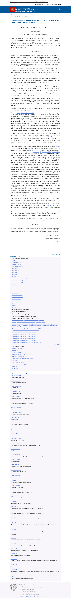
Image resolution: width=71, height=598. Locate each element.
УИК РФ (14, 303)
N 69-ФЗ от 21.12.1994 (15, 381)
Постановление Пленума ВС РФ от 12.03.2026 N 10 (24, 336)
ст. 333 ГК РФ (13, 496)
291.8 (49, 218)
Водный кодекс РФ (16, 264)
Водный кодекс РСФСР (17, 348)
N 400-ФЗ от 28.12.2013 (16, 375)
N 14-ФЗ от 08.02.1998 (15, 449)
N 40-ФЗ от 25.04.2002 (16, 386)
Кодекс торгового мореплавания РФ (21, 291)
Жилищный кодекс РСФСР (18, 354)
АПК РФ (14, 260)
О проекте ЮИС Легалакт (26, 2)
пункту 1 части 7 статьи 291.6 (25, 113)
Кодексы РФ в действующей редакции (21, 258)
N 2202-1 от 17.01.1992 (15, 459)
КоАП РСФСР (15, 360)
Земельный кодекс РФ (17, 282)
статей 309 (33, 150)
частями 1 (36, 152)
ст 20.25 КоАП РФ (15, 511)
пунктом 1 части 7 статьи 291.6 (40, 137)
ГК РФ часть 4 (15, 274)
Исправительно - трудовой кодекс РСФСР (22, 358)
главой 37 (48, 205)
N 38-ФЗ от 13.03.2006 (15, 417)
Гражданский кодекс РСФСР (19, 352)
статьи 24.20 (56, 152)
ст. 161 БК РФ (13, 538)
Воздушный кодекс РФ (17, 266)
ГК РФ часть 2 (15, 270)
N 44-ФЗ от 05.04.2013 (15, 475)
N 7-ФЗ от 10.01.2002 (15, 422)
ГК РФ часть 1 (15, 268)
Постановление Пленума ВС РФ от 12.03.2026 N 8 (24, 334)
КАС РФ (14, 284)
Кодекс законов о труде (18, 362)
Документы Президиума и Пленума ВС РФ (22, 318)
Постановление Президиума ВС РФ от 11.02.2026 (24, 340)
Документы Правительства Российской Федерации (24, 314)
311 (38, 150)
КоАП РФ (14, 286)
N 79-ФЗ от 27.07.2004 (15, 396)
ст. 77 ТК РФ (13, 543)
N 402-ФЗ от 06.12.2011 (15, 433)
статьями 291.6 (41, 218)
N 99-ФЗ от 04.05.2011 (15, 443)
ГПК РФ (14, 276)
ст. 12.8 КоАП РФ (14, 529)
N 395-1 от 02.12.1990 (15, 491)
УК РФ (13, 305)
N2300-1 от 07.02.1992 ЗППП (17, 407)
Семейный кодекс (16, 299)
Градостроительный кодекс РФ (19, 278)
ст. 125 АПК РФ (14, 576)
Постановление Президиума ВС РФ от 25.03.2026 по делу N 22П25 (28, 320)
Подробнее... (57, 344)
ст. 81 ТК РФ (13, 517)
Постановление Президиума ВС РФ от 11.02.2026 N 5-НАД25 (26, 342)
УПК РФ (14, 307)
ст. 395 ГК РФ (13, 506)
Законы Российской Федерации (20, 311)
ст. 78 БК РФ (13, 522)
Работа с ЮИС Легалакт (41, 2)
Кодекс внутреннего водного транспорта (22, 288)
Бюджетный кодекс (17, 262)
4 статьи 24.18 (46, 152)
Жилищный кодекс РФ (17, 280)
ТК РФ (13, 301)
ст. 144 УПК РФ (14, 548)
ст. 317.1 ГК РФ (14, 501)
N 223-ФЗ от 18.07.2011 (15, 454)
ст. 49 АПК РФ (14, 569)
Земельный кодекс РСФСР (18, 356)
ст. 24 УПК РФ (14, 559)
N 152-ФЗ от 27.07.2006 (16, 470)
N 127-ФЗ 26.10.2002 (15, 464)
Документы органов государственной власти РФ (24, 316)
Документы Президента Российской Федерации (24, 313)
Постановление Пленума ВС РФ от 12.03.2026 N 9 (24, 332)
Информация (14, 2)
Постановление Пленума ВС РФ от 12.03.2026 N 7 (24, 338)
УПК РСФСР (15, 368)
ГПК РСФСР (15, 350)
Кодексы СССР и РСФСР (18, 346)
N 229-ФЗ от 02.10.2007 (16, 480)
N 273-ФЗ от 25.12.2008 (16, 412)
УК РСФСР (14, 366)
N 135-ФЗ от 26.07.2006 (16, 438)
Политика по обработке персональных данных (33, 596)
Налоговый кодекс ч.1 (17, 295)
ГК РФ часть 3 (15, 272)
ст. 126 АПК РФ (14, 564)
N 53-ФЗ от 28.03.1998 (15, 485)
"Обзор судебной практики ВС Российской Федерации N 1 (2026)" (28, 322)
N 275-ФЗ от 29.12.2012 (15, 401)
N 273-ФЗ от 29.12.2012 (15, 391)
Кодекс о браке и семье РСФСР (19, 364)
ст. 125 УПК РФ (14, 553)
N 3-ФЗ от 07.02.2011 (15, 428)
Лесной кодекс (15, 293)
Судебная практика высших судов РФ (21, 309)
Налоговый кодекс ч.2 (17, 297)
